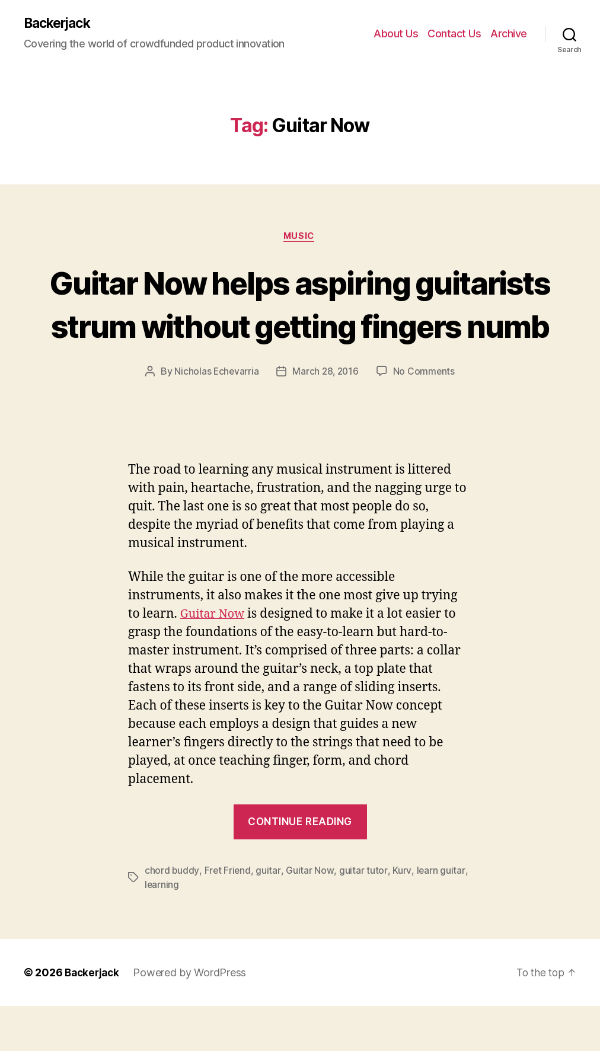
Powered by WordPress (193, 1017)
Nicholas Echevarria (215, 417)
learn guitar (439, 915)
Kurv (401, 915)
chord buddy (172, 915)
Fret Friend (228, 915)
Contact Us (454, 34)
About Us (396, 34)
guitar (269, 915)
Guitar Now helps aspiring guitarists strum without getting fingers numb (300, 326)
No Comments (425, 417)
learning (162, 929)
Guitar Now (214, 659)
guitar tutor (363, 915)
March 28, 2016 (326, 417)
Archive (508, 34)
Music (300, 237)
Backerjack (60, 24)
